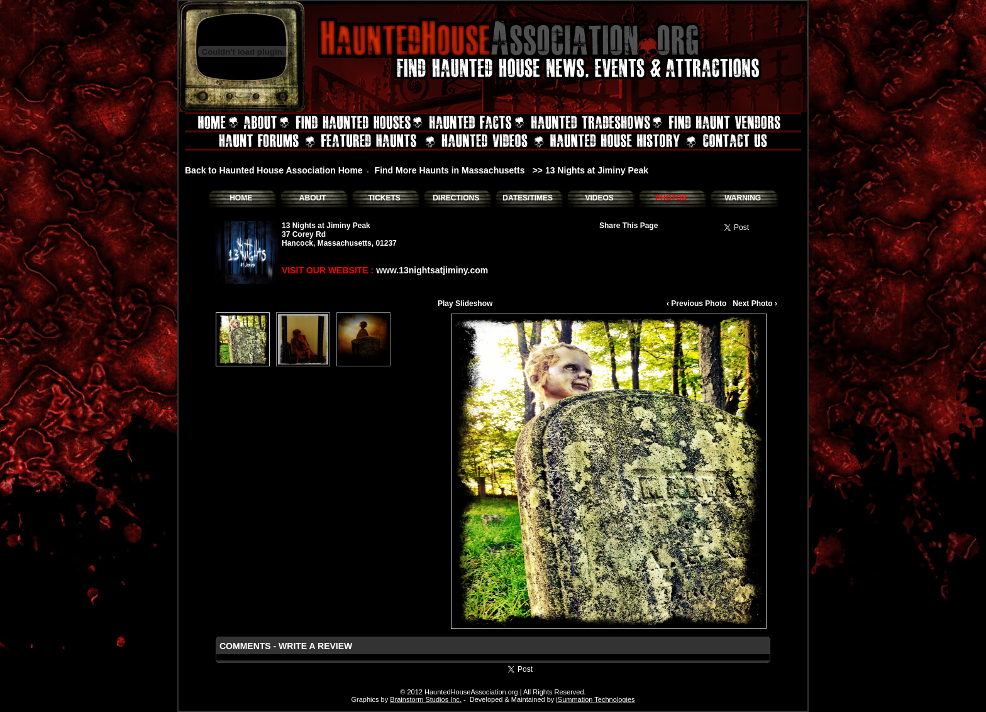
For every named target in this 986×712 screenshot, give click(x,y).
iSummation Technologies (595, 699)
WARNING (742, 198)
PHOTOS (671, 198)
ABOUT (312, 198)
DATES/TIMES (527, 198)
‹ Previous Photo (696, 303)
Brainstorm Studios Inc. (426, 699)
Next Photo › (755, 303)
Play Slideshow (465, 303)
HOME (241, 198)
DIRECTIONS (456, 198)
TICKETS (384, 198)
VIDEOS (599, 198)
